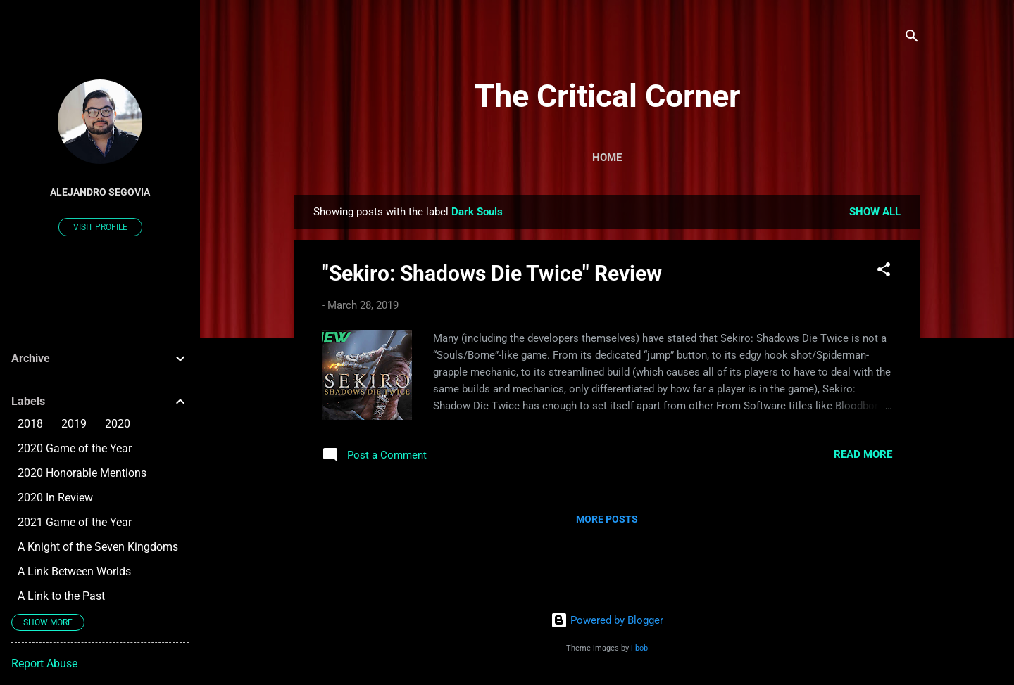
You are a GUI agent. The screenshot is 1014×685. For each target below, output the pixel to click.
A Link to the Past (61, 596)
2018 (30, 423)
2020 (117, 423)
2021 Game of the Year (75, 522)
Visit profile (100, 227)
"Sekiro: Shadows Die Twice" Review (492, 273)
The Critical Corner (607, 96)
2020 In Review (55, 497)
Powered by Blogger (607, 620)
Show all (875, 211)
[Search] (911, 38)
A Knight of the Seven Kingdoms (98, 546)
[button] (883, 272)
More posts (607, 519)
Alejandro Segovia (100, 192)
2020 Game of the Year (75, 448)
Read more (863, 454)
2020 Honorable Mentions (82, 473)
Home (607, 157)
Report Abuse (44, 663)
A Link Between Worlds (74, 571)
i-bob (639, 648)
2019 (74, 423)
